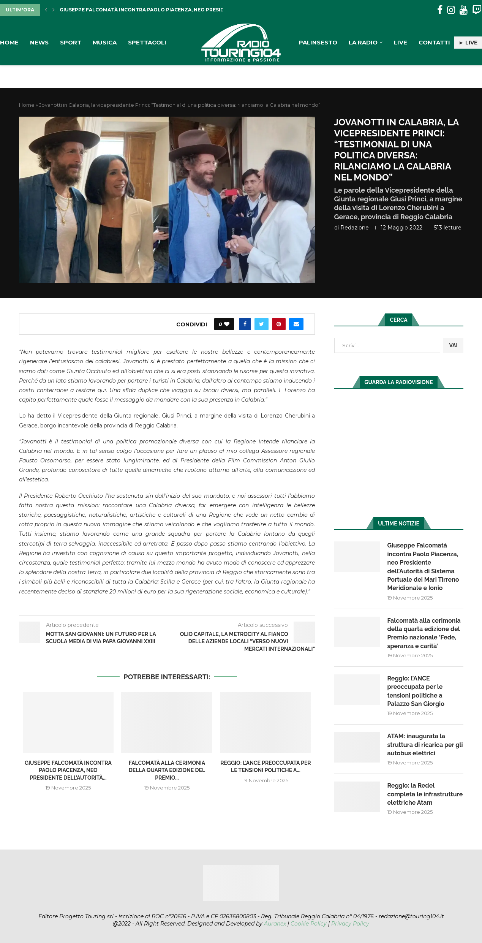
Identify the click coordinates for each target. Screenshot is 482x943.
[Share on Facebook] (245, 324)
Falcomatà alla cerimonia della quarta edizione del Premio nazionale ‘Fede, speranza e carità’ (424, 633)
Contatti (434, 42)
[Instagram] (451, 10)
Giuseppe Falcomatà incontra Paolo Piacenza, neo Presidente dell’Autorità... (171, 10)
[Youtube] (463, 10)
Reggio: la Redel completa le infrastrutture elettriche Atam (425, 794)
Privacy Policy (350, 923)
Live (400, 42)
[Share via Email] (296, 324)
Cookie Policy (309, 923)
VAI (453, 345)
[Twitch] (477, 10)
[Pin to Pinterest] (279, 324)
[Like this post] (226, 324)
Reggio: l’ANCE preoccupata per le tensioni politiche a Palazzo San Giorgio (415, 691)
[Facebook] (440, 10)
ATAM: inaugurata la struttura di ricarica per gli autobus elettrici (425, 745)
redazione (354, 227)
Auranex (275, 923)
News (39, 42)
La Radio (363, 42)
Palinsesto (318, 42)
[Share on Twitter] (261, 324)
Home (9, 42)
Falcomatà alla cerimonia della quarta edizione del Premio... (167, 770)
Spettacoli (147, 42)
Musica (105, 42)
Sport (70, 42)
